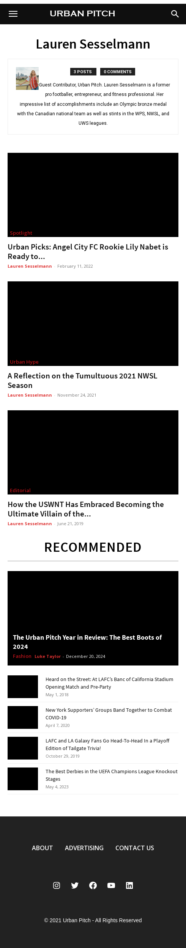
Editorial (20, 490)
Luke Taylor (48, 656)
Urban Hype (24, 361)
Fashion (22, 656)
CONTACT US (134, 848)
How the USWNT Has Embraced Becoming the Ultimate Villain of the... (86, 509)
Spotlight (21, 232)
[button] (175, 14)
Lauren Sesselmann (30, 266)
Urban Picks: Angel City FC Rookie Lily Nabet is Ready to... (88, 251)
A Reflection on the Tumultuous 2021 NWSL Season (83, 380)
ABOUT (42, 848)
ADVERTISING (84, 848)
